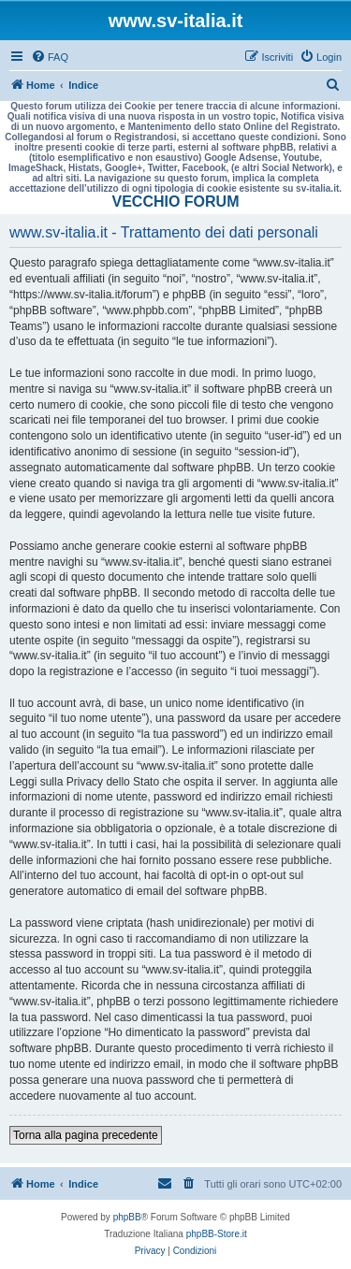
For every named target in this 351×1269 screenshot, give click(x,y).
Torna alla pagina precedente (85, 1135)
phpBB (127, 1217)
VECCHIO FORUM (176, 201)
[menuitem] (49, 57)
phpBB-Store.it (216, 1234)
